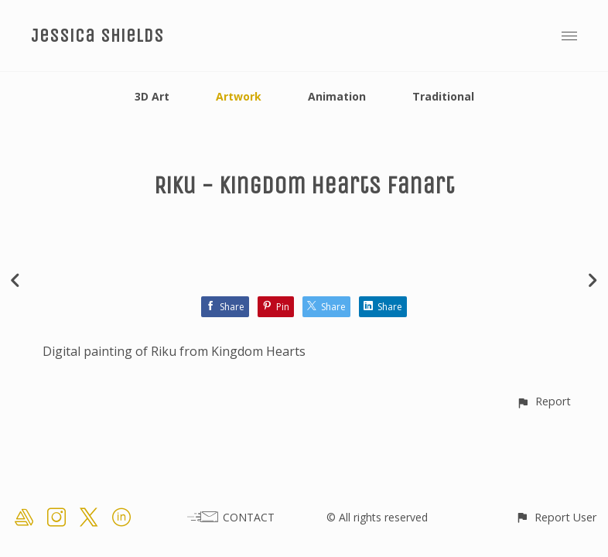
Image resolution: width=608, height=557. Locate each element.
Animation (337, 96)
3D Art (152, 96)
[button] (543, 401)
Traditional (443, 96)
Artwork (238, 96)
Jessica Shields (97, 35)
